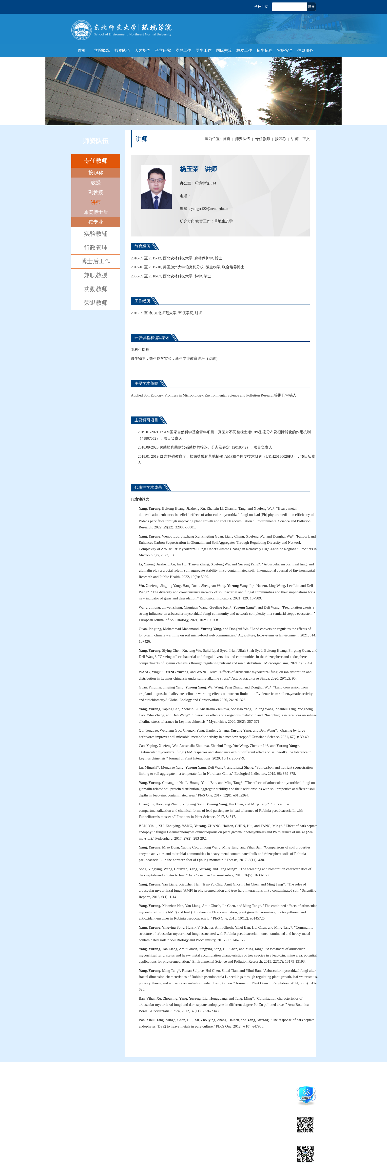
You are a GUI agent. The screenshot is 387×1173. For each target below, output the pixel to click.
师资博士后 (95, 212)
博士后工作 (96, 261)
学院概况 (102, 50)
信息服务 (305, 50)
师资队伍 (122, 50)
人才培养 (143, 50)
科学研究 (163, 50)
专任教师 (96, 161)
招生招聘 (264, 50)
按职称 (95, 172)
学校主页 (261, 7)
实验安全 (285, 50)
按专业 (95, 222)
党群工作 (183, 50)
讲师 (96, 202)
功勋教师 (96, 289)
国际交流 (224, 50)
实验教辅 (96, 234)
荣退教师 (96, 303)
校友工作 (244, 50)
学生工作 (204, 50)
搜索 (311, 7)
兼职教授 (96, 275)
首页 (82, 50)
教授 (96, 182)
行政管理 (96, 247)
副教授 (95, 192)
